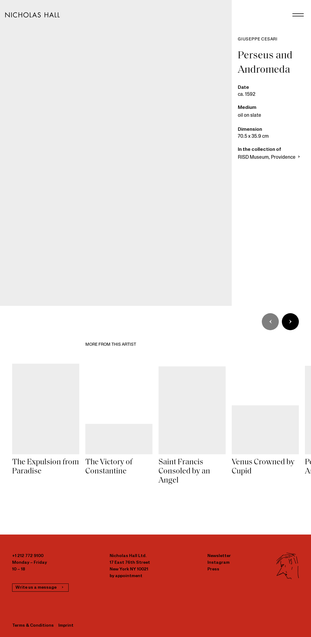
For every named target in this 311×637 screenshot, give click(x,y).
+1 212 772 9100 (27, 556)
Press (213, 569)
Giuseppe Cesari (258, 39)
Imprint (65, 625)
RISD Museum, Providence (269, 157)
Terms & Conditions (33, 625)
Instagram (218, 562)
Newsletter (219, 556)
